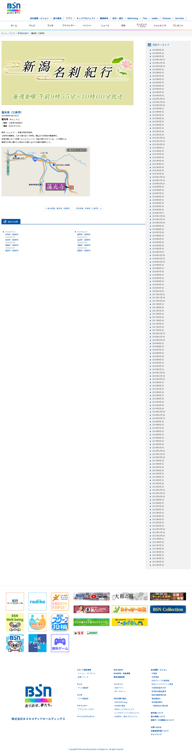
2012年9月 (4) (158, 499)
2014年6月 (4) (158, 431)
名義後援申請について (160, 730)
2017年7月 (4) (158, 310)
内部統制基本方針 (159, 687)
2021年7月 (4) (158, 154)
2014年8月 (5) (158, 424)
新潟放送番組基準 (159, 691)
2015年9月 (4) (158, 382)
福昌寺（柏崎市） (12, 249)
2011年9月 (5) (158, 539)
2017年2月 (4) (158, 327)
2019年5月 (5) (158, 239)
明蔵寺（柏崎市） (12, 243)
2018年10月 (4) (158, 262)
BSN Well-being (121, 702)
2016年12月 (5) (158, 333)
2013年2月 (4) (158, 483)
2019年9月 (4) (158, 226)
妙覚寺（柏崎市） (12, 233)
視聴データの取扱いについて (162, 720)
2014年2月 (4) (158, 444)
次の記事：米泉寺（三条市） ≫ (89, 208)
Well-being (132, 18)
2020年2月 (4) (158, 209)
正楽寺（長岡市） (84, 238)
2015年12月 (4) (158, 372)
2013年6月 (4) (158, 470)
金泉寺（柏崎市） (12, 238)
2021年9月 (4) (158, 147)
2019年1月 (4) (158, 252)
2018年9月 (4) (158, 265)
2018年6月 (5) (158, 275)
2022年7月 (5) (158, 115)
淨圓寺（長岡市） (84, 243)
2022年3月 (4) (158, 128)
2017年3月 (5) (158, 323)
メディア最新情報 (84, 669)
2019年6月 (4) (158, 235)
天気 (123, 25)
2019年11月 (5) (158, 219)
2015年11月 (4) (158, 376)
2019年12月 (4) (158, 216)
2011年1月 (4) (158, 565)
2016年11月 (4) (158, 336)
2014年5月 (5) (158, 434)
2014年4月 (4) (158, 438)
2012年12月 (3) (158, 490)
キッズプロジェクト (85, 18)
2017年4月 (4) (158, 320)
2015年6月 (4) (158, 392)
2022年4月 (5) (158, 125)
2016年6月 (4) (158, 353)
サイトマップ (156, 734)
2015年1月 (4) (158, 408)
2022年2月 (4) (158, 131)
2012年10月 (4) (158, 496)
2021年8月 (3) (158, 151)
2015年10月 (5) (158, 379)
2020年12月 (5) (158, 177)
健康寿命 (104, 18)
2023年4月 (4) (158, 86)
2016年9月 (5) (158, 343)
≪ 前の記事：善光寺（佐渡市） (58, 208)
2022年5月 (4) (158, 121)
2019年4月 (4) (158, 242)
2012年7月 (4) (158, 506)
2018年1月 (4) (158, 291)
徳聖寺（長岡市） (84, 249)
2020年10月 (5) (158, 183)
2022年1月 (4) (158, 134)
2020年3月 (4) (158, 206)
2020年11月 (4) (158, 180)
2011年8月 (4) (158, 542)
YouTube (179, 18)
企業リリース (83, 677)
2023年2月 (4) (158, 92)
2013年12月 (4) (158, 451)
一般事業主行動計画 (160, 705)
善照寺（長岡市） (84, 233)
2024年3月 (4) (158, 50)
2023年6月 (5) (158, 79)
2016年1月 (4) (158, 369)
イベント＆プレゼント (86, 716)
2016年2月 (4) (158, 366)
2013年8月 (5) (158, 464)
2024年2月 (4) (158, 53)
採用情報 (155, 677)
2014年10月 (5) (158, 418)
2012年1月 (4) (158, 526)
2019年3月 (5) (158, 245)
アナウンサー (68, 25)
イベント (87, 25)
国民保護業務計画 (159, 695)
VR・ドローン (120, 691)
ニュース (105, 25)
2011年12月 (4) (158, 529)
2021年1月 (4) (158, 173)
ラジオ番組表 (83, 698)
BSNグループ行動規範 (160, 680)
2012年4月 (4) (158, 516)
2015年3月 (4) (158, 402)
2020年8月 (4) (158, 190)
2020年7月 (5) (158, 193)
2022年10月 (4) (158, 105)
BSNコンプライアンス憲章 (162, 684)
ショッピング (160, 25)
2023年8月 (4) (158, 72)
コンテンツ (118, 684)
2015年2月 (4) (158, 405)
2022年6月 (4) (158, 118)
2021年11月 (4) (158, 141)
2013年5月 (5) (158, 473)
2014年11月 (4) (158, 415)
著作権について (157, 712)
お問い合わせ (156, 727)
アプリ (69, 18)
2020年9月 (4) (158, 186)
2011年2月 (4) (158, 561)
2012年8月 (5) (158, 503)
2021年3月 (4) (158, 167)
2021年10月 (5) (158, 144)
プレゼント (178, 25)
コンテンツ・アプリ (141, 25)
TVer (144, 18)
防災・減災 (117, 18)
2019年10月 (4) (158, 222)
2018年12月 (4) (158, 255)
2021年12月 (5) (158, 138)
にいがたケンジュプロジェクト (127, 712)
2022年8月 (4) (158, 112)
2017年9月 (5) (158, 304)
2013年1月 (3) (158, 486)
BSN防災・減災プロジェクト (126, 716)
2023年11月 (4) (158, 63)
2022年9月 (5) (158, 108)
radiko (155, 18)
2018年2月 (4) (158, 288)
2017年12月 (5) (158, 294)
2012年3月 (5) (158, 519)
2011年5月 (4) (158, 552)
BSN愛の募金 (120, 705)
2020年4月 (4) (158, 203)
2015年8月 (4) (158, 385)
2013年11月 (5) (158, 454)
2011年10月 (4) (158, 535)
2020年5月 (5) (158, 200)
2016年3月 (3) (158, 362)
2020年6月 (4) (158, 196)
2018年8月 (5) (158, 268)
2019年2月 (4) (158, 248)
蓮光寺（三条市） (12, 112)
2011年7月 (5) (158, 545)
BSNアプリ (119, 687)
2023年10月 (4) (158, 66)
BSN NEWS (118, 669)
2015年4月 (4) (158, 398)
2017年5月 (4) (158, 317)
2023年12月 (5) (158, 59)
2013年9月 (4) (158, 460)
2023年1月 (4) (158, 95)
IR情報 (154, 673)
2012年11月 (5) (158, 493)
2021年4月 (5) (158, 164)
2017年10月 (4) (158, 301)
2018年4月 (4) (158, 281)
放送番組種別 (157, 702)
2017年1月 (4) (158, 330)
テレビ (32, 25)
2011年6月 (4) (158, 548)
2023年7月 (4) (158, 76)
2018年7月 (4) (158, 271)
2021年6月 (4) (158, 157)
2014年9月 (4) (158, 421)
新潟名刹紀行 (23, 33)
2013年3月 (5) (158, 480)
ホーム (14, 25)
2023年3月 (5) (158, 89)
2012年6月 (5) (158, 509)
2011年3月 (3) (158, 558)
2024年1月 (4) (158, 56)
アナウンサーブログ (86, 709)
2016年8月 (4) (158, 346)
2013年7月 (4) (158, 467)
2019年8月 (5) (158, 229)
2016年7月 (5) (158, 349)
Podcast (166, 18)
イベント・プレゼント (87, 673)
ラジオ (50, 25)
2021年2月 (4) (158, 170)
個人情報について (158, 716)
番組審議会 (156, 698)
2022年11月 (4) (158, 102)
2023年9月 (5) (158, 69)
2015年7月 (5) (158, 389)
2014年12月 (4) (158, 411)
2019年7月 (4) (158, 232)
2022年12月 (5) (158, 99)
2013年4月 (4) (158, 477)
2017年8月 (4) (158, 307)
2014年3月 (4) (158, 441)
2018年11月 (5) (158, 258)
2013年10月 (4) (158, 457)
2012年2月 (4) (158, 522)
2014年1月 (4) (158, 447)
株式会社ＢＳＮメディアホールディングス (38, 719)
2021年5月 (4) (158, 160)
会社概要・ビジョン (39, 18)
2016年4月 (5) (158, 359)
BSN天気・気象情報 (122, 673)
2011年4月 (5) (158, 555)
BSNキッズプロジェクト (124, 709)
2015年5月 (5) (158, 395)
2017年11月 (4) (158, 297)
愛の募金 (57, 18)
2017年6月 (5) (158, 314)
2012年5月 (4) (158, 513)
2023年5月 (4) (158, 82)
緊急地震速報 (119, 677)
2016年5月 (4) (158, 356)
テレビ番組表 (83, 687)
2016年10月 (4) (158, 340)
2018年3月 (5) (158, 284)
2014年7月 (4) (158, 428)
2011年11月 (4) (158, 532)
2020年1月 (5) (158, 213)
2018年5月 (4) (158, 278)
